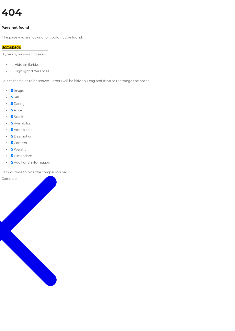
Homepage (11, 47)
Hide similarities (25, 65)
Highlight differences (30, 71)
